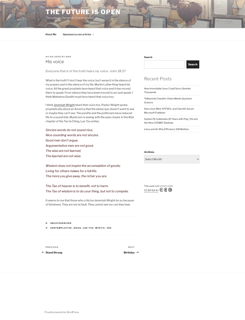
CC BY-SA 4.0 (158, 190)
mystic (100, 228)
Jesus (77, 228)
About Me (50, 34)
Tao (109, 228)
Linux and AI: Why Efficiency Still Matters (166, 129)
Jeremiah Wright (64, 105)
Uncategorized (61, 223)
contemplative (61, 228)
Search (148, 57)
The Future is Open (83, 12)
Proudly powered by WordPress (62, 312)
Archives (149, 151)
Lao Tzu (88, 228)
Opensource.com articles (78, 34)
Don (68, 56)
